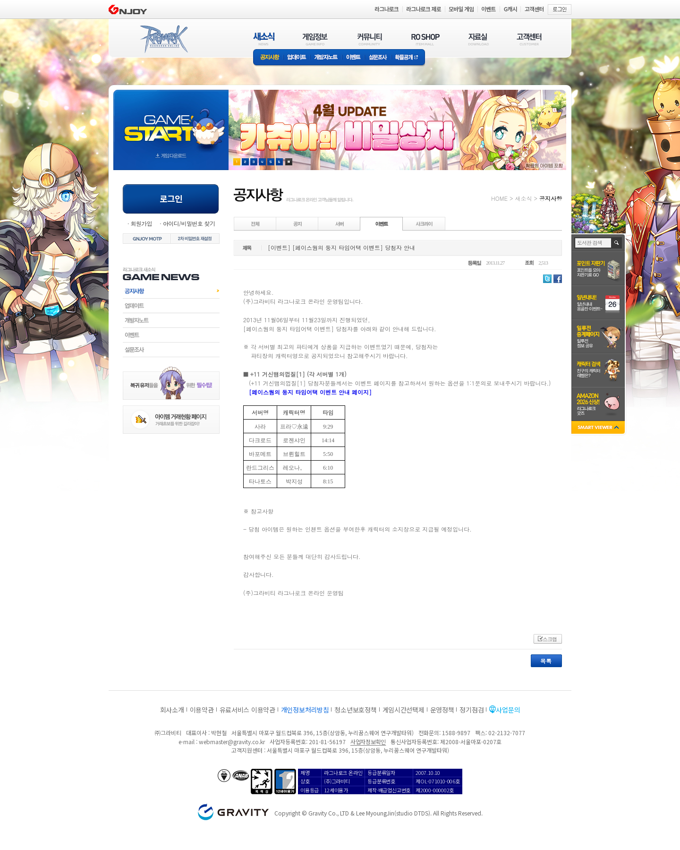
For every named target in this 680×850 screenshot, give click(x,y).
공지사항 (268, 58)
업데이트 (296, 58)
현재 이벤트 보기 (288, 161)
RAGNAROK (163, 39)
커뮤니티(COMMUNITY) (370, 39)
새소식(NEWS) (264, 39)
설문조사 (378, 58)
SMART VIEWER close (599, 428)
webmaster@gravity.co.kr (232, 742)
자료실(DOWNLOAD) (478, 39)
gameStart (171, 121)
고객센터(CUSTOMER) (529, 39)
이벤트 (353, 58)
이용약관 (202, 709)
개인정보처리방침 (305, 709)
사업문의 (508, 709)
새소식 (523, 198)
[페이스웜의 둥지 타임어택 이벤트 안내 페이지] (310, 392)
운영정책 (442, 709)
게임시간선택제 (403, 709)
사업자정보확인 (368, 742)
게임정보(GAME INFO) (315, 39)
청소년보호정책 (355, 709)
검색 (617, 243)
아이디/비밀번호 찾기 (189, 223)
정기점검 (471, 709)
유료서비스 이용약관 (247, 709)
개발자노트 (326, 58)
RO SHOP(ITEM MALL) (425, 39)
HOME (499, 198)
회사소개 (172, 709)
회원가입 (141, 223)
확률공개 (408, 58)
